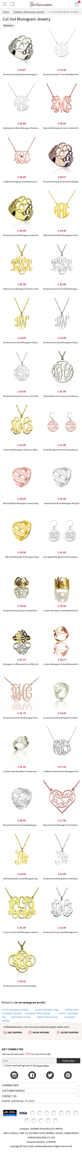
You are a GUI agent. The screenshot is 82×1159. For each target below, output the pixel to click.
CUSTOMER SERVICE (13, 1090)
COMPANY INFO (10, 1085)
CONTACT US (9, 1096)
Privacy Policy (43, 1065)
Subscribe (68, 1060)
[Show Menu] (5, 4)
